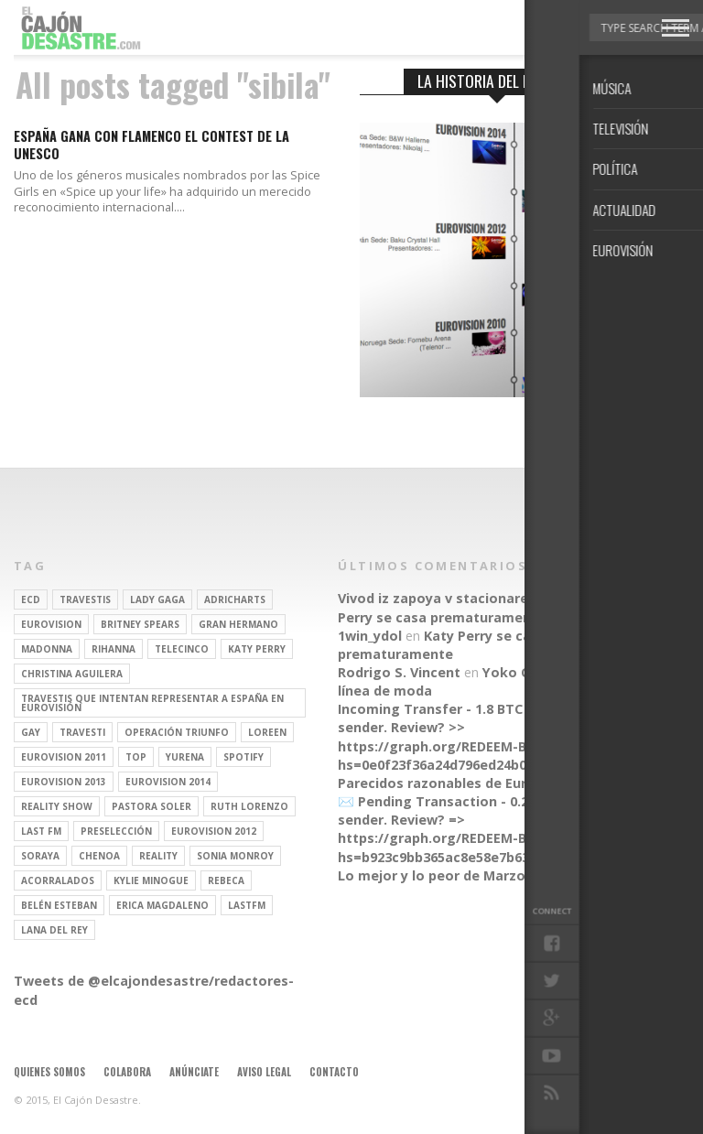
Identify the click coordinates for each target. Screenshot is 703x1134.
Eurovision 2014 (168, 781)
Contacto (334, 1071)
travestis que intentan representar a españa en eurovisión (152, 703)
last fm (41, 831)
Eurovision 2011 (63, 757)
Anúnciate (194, 1071)
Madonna (46, 649)
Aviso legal (264, 1071)
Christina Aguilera (72, 673)
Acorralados (57, 880)
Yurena (185, 757)
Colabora (127, 1071)
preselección (116, 831)
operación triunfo (176, 732)
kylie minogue (151, 880)
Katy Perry (257, 649)
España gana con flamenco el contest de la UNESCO (151, 145)
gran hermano (238, 624)
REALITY (158, 855)
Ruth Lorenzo (249, 806)
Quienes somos (49, 1071)
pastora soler (151, 806)
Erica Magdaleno (162, 905)
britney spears (140, 624)
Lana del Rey (54, 929)
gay (30, 732)
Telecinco (182, 649)
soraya (40, 855)
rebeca (226, 880)
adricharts (234, 599)
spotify (243, 757)
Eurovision (51, 624)
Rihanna (113, 649)
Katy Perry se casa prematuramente (476, 607)
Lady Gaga (157, 599)
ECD (30, 599)
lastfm (246, 905)
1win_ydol (370, 635)
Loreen (267, 732)
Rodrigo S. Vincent (399, 672)
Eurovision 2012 (213, 831)
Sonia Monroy (235, 855)
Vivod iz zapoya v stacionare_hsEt (450, 598)
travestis (85, 599)
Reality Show (56, 806)
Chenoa (99, 855)
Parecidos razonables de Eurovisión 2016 (473, 783)
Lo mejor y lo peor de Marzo (431, 875)
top (135, 757)
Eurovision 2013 (63, 781)
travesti (82, 732)
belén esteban (59, 905)
